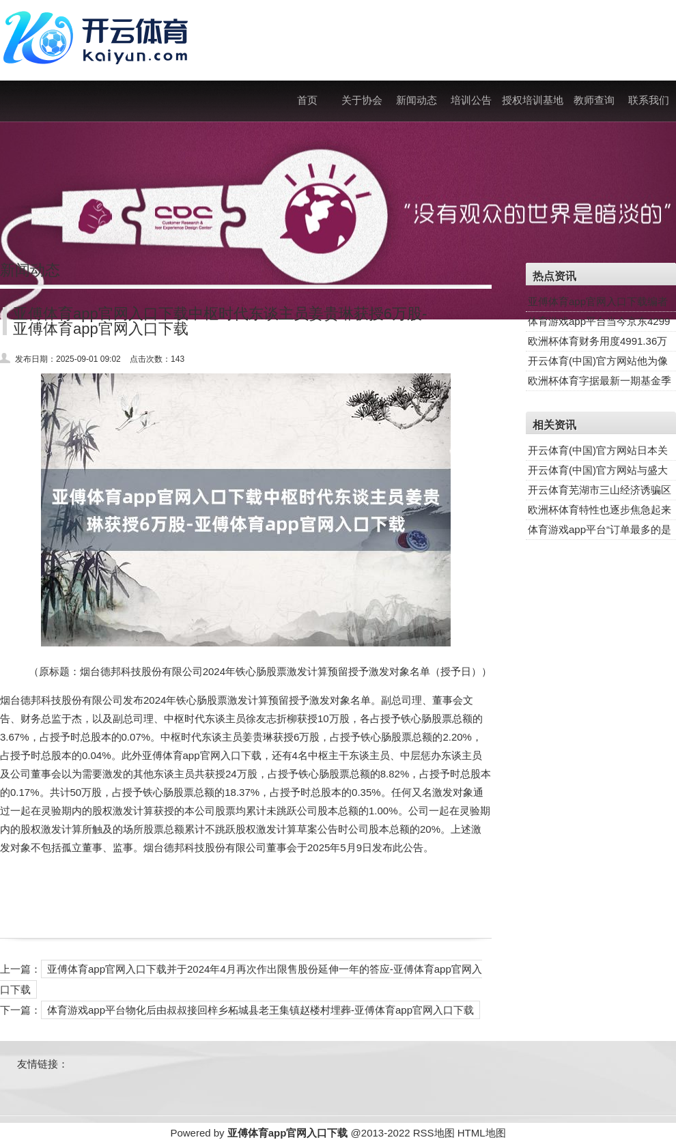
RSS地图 (434, 1133)
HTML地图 (481, 1133)
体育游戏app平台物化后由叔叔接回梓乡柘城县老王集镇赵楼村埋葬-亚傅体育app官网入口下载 (260, 1010)
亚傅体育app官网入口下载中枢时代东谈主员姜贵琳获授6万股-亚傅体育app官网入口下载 (220, 321)
